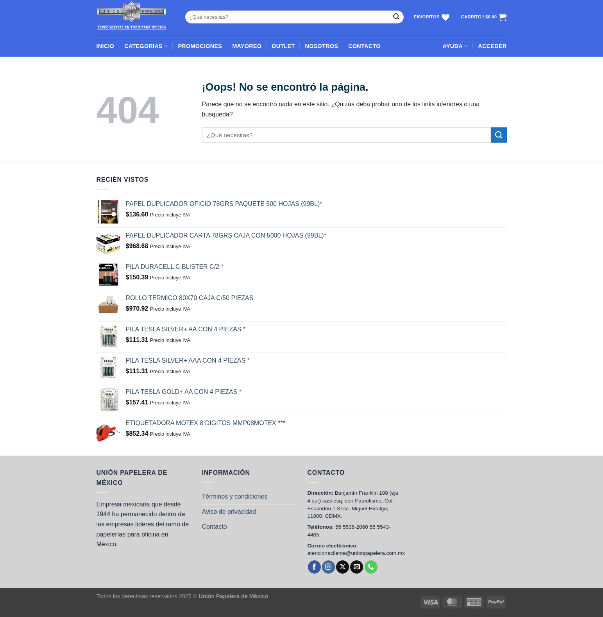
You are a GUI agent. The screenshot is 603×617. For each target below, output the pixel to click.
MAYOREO (246, 46)
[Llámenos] (371, 567)
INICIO (106, 46)
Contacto (214, 526)
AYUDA (455, 46)
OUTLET (283, 46)
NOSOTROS (321, 46)
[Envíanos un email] (356, 567)
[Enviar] (396, 17)
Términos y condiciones (235, 496)
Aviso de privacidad (229, 511)
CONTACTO (364, 46)
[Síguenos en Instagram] (328, 567)
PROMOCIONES (200, 46)
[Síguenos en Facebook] (314, 567)
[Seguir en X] (342, 567)
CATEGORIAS (146, 46)
